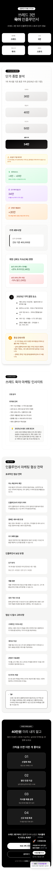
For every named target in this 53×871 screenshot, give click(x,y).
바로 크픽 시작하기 (26, 846)
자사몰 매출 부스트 (39, 853)
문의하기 (26, 854)
